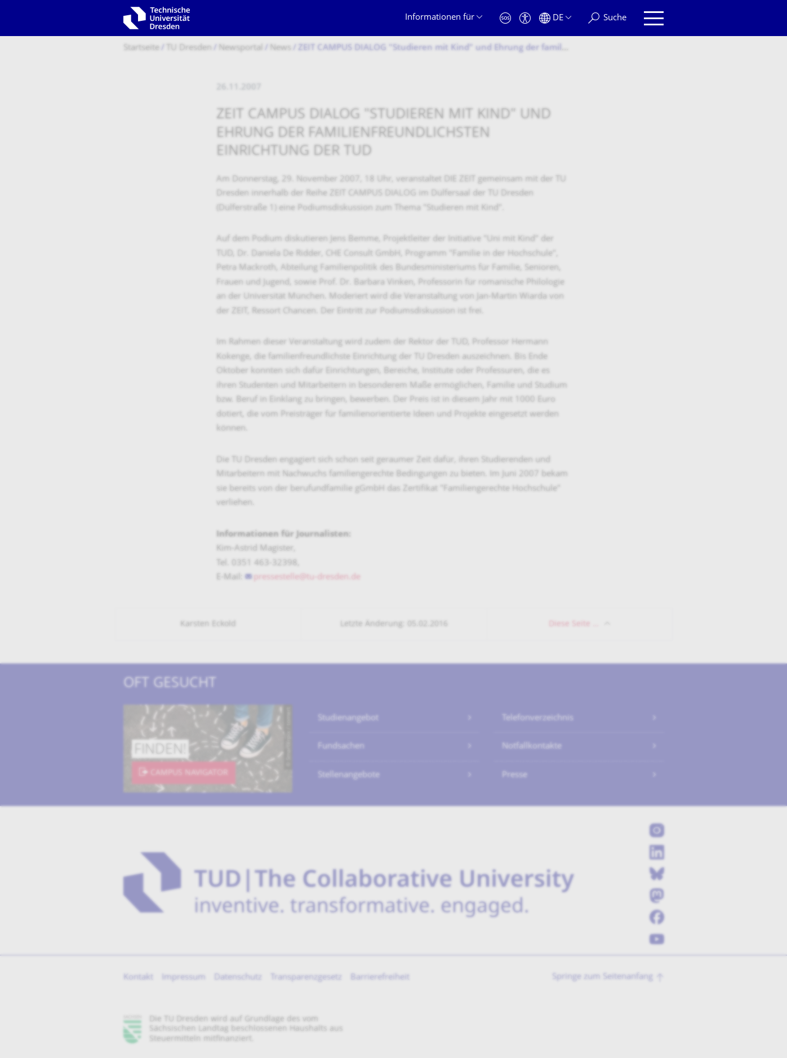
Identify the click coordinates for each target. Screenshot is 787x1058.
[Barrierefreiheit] (525, 18)
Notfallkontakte (532, 746)
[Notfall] (505, 18)
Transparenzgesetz (306, 977)
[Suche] (607, 18)
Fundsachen (341, 746)
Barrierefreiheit (380, 977)
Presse (514, 775)
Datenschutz (238, 977)
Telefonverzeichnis (537, 718)
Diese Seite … (574, 624)
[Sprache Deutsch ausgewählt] (555, 18)
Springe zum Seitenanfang (602, 977)
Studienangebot (348, 718)
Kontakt (138, 977)
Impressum (184, 977)
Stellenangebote (349, 775)
